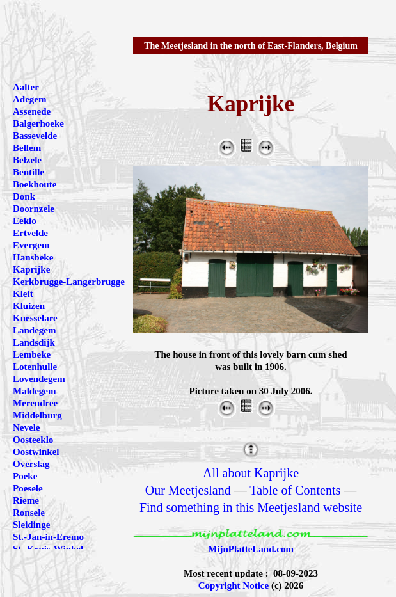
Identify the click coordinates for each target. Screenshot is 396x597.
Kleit (23, 294)
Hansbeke (33, 257)
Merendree (35, 403)
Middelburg (37, 415)
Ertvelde (30, 233)
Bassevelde (35, 136)
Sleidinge (31, 525)
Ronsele (29, 512)
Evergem (31, 245)
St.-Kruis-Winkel (48, 549)
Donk (24, 196)
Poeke (25, 476)
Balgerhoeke (38, 123)
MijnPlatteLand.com (251, 549)
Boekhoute (34, 184)
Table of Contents (294, 490)
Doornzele (33, 208)
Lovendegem (39, 379)
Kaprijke (31, 269)
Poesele (28, 488)
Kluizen (29, 306)
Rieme (26, 500)
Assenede (32, 111)
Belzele (27, 160)
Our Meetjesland (188, 490)
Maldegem (34, 391)
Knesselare (35, 318)
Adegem (30, 99)
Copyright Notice (233, 585)
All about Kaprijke (251, 473)
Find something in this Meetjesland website (250, 507)
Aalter (26, 87)
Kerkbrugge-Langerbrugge (69, 281)
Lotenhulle (35, 367)
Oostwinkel (36, 452)
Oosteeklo (33, 439)
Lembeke (32, 354)
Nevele (26, 427)
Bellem (27, 148)
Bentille (28, 172)
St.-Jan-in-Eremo (48, 537)
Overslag (31, 464)
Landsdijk (34, 342)
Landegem (34, 330)
